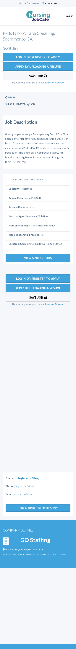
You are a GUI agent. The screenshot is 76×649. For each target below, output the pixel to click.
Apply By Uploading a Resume (38, 66)
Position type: (17, 216)
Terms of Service (54, 82)
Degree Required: (18, 198)
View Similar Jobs (38, 258)
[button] (10, 97)
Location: (14, 244)
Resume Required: (19, 207)
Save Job (38, 76)
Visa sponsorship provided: (24, 234)
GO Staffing (35, 540)
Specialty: (14, 188)
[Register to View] (28, 478)
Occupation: (16, 179)
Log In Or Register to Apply (38, 57)
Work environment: (19, 225)
